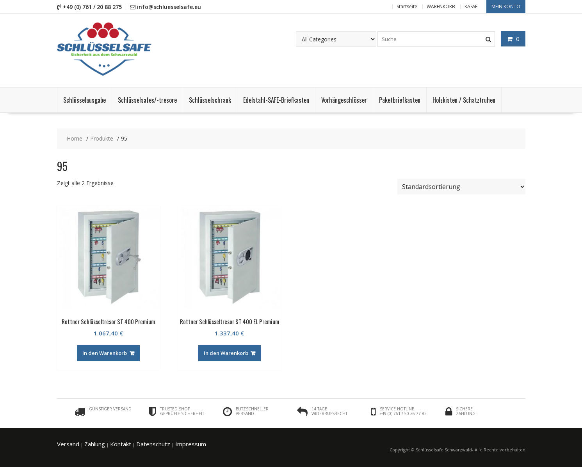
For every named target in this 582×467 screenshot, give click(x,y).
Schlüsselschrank (210, 100)
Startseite (407, 6)
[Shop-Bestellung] (461, 186)
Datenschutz (153, 444)
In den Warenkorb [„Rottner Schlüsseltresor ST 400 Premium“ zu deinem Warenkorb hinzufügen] (104, 352)
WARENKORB (441, 6)
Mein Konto (505, 6)
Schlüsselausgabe (84, 100)
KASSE (471, 6)
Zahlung (94, 444)
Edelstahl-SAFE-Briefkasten (276, 100)
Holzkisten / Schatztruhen (463, 100)
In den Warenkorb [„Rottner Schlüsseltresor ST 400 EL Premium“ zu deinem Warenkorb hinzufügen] (226, 352)
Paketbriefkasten (399, 100)
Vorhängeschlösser (344, 100)
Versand (68, 444)
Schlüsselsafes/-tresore (147, 100)
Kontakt (120, 444)
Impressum (190, 444)
